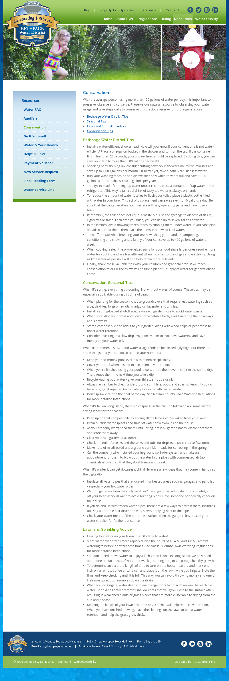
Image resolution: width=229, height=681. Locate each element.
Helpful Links (34, 154)
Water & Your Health (41, 145)
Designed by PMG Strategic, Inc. (195, 661)
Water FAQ (32, 109)
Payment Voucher (38, 163)
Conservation (35, 127)
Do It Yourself (35, 136)
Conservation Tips (100, 131)
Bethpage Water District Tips (107, 116)
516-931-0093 (101, 641)
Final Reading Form (39, 180)
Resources (31, 100)
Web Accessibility (85, 661)
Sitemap (63, 661)
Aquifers (31, 118)
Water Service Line (39, 189)
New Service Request (41, 171)
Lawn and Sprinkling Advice (107, 126)
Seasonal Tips (96, 121)
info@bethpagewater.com (56, 646)
